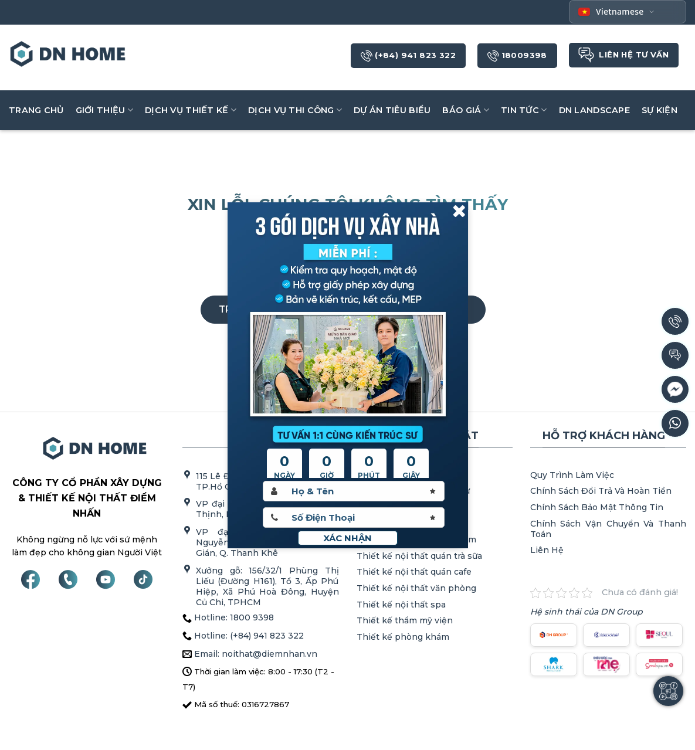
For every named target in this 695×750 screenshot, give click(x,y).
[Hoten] (354, 491)
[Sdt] (354, 517)
